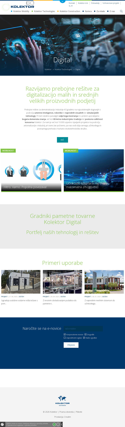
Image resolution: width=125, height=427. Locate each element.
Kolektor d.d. (83, 3)
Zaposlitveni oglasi (74, 338)
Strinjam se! (54, 424)
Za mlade (101, 11)
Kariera (88, 11)
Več (62, 140)
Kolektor (48, 69)
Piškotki (79, 412)
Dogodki (90, 334)
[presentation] (82, 354)
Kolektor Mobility (21, 11)
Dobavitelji (95, 3)
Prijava (71, 345)
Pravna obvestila (66, 412)
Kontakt (72, 3)
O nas (112, 11)
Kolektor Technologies (44, 11)
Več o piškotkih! (58, 424)
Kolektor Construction (70, 11)
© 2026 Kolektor (50, 412)
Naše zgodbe (91, 338)
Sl (70, 6)
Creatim (67, 417)
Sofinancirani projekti (111, 3)
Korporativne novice (74, 334)
